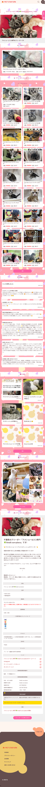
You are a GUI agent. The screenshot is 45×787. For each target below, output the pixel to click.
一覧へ (22, 271)
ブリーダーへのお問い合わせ (22, 717)
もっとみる (22, 506)
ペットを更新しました (7, 283)
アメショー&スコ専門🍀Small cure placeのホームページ (20, 658)
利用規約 (6, 752)
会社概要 (6, 758)
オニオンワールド (9, 667)
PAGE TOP (39, 731)
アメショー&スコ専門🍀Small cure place (22, 11)
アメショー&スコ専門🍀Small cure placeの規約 (17, 710)
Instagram (7, 661)
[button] (0, 778)
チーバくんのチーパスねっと (12, 664)
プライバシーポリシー (9, 755)
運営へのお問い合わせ (9, 765)
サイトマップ (7, 762)
